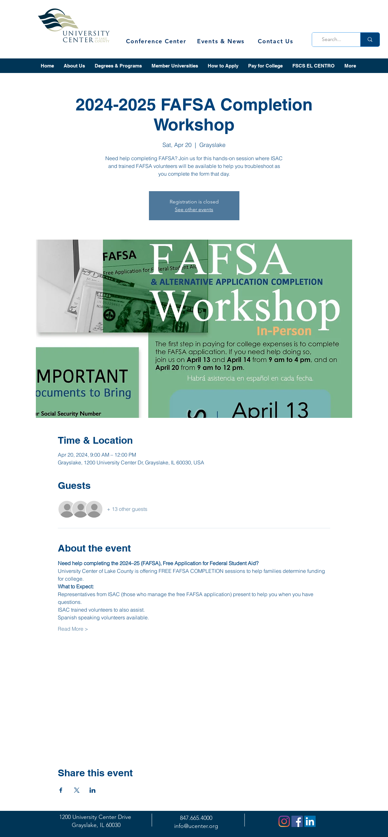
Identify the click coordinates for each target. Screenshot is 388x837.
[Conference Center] (157, 41)
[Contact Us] (276, 41)
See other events (194, 209)
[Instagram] (284, 821)
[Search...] (334, 39)
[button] (74, 65)
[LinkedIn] (310, 821)
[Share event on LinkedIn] (92, 790)
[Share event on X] (77, 790)
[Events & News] (221, 41)
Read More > (73, 628)
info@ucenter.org (196, 826)
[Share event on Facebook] (61, 790)
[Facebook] (297, 821)
